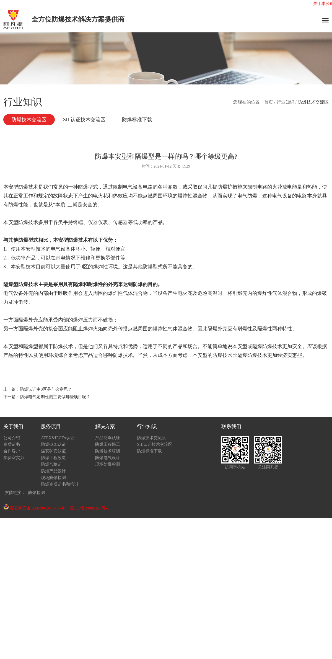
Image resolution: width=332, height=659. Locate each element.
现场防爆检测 (53, 477)
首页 (268, 102)
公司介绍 (11, 438)
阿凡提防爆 (215, 187)
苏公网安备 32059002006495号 (34, 508)
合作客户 (11, 451)
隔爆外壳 (33, 328)
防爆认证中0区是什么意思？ (46, 389)
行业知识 (285, 102)
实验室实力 (13, 457)
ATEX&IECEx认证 (57, 438)
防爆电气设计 (107, 457)
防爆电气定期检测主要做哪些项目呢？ (55, 397)
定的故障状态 (58, 196)
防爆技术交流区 (29, 119)
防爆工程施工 (107, 444)
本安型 (239, 346)
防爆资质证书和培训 (59, 484)
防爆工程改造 (53, 457)
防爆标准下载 (137, 119)
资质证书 (11, 444)
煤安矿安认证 (53, 451)
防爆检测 (36, 492)
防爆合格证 (51, 464)
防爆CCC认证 (53, 444)
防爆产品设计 (53, 471)
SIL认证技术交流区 (84, 119)
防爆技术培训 (107, 451)
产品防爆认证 (107, 438)
